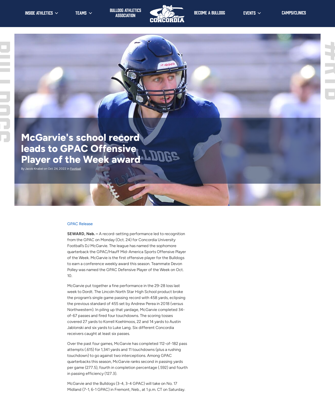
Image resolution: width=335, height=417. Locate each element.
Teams (81, 13)
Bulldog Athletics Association (125, 12)
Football (75, 168)
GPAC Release (80, 223)
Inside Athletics (39, 13)
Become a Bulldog (209, 12)
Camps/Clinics (294, 12)
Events (249, 13)
